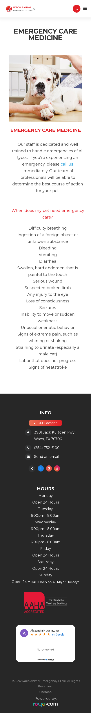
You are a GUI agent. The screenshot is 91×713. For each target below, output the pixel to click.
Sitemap (45, 692)
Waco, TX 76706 (48, 439)
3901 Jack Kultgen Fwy (54, 432)
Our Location (48, 423)
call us (67, 164)
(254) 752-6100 (47, 448)
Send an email (46, 457)
